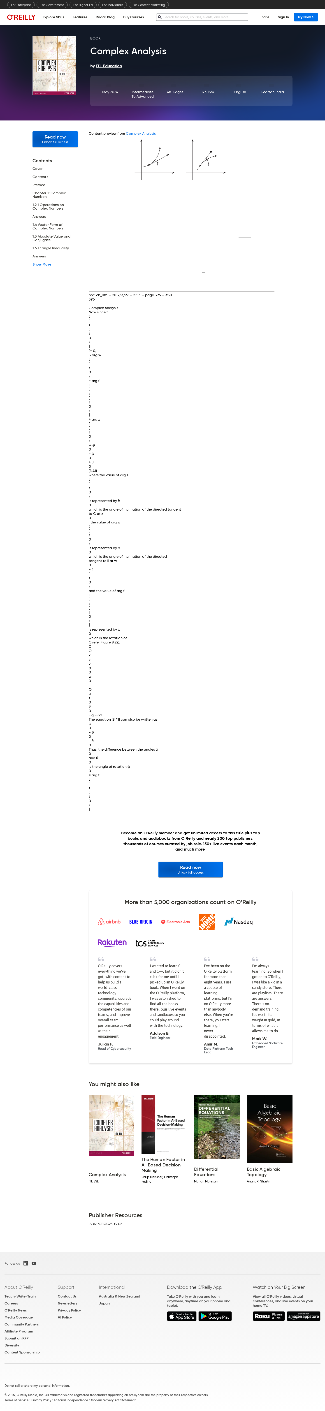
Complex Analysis (141, 133)
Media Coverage (19, 1317)
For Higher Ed (83, 5)
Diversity (12, 1345)
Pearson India (272, 92)
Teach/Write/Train (20, 1296)
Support (66, 1287)
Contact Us (67, 1296)
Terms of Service (16, 1400)
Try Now (305, 17)
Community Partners (22, 1324)
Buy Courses (133, 17)
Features (80, 17)
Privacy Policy (69, 1310)
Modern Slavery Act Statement (113, 1400)
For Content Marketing (148, 5)
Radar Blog (105, 17)
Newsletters (67, 1303)
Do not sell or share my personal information (37, 1386)
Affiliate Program (19, 1331)
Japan (104, 1303)
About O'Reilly (19, 1287)
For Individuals (112, 5)
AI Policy (65, 1317)
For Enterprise (21, 5)
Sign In (283, 17)
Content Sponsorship (22, 1352)
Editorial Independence (71, 1400)
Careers (11, 1303)
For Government (52, 5)
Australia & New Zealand (119, 1296)
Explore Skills (53, 17)
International (112, 1287)
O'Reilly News (16, 1310)
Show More (41, 264)
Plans (264, 17)
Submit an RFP (16, 1338)
